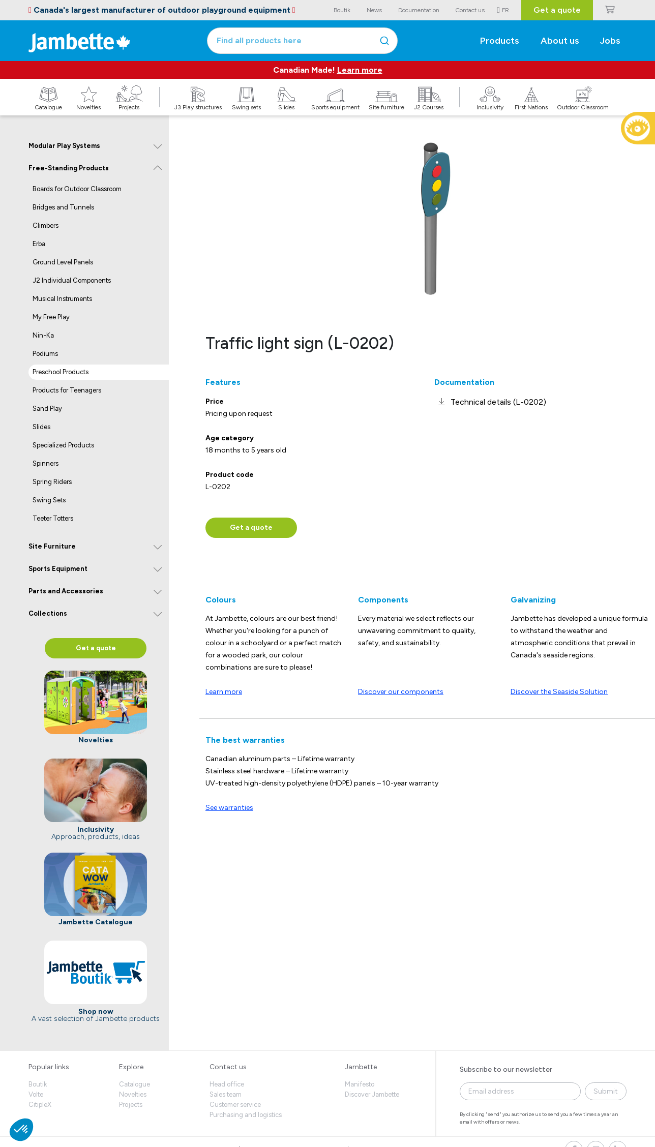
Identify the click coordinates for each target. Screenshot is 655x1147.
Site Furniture (52, 546)
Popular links (48, 1067)
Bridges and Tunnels (63, 207)
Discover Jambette (372, 1094)
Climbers (45, 225)
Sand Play (47, 408)
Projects (130, 1104)
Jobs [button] (610, 40)
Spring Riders (52, 482)
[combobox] (302, 40)
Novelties (132, 1094)
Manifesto (359, 1084)
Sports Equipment (57, 568)
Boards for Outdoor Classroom (77, 189)
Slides (41, 427)
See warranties (229, 807)
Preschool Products (60, 372)
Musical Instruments (62, 299)
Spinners (45, 463)
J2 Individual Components (72, 280)
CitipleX (39, 1104)
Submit (605, 1091)
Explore (131, 1067)
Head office (227, 1084)
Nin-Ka (43, 335)
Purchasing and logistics (246, 1115)
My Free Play (51, 317)
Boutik (37, 1084)
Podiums (45, 353)
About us (560, 40)
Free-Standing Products (68, 168)
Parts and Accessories (65, 591)
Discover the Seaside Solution (559, 691)
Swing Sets (49, 500)
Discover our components (400, 691)
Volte (35, 1094)
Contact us (228, 1067)
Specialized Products (63, 445)
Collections (47, 613)
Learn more (359, 70)
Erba (39, 244)
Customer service (235, 1104)
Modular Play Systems (64, 145)
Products (499, 40)
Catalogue (134, 1084)
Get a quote (557, 10)
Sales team (226, 1094)
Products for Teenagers (67, 390)
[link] (490, 402)
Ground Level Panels (63, 262)
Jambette (361, 1067)
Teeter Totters (53, 518)
